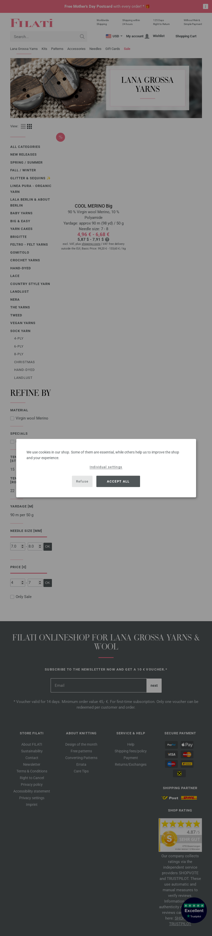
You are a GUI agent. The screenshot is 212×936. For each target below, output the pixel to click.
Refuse (82, 481)
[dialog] (106, 468)
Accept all (118, 481)
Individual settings (106, 467)
